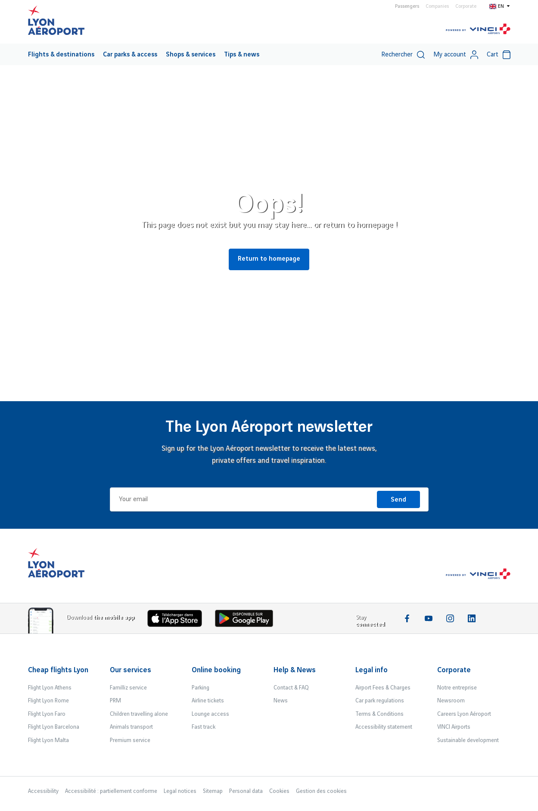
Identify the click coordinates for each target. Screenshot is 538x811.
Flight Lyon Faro (46, 714)
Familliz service (128, 688)
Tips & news (241, 54)
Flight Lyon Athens (50, 688)
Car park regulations (379, 701)
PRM (115, 701)
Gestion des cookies (321, 791)
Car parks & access (130, 54)
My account (455, 54)
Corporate (465, 6)
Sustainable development (468, 740)
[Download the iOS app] (177, 620)
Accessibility (43, 791)
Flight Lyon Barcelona (53, 727)
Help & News (295, 670)
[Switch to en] (499, 6)
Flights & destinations (61, 54)
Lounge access (210, 714)
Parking (200, 688)
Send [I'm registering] (398, 499)
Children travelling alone (139, 714)
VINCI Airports (453, 727)
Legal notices (180, 791)
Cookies (279, 791)
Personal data (246, 791)
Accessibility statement (383, 727)
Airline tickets (208, 701)
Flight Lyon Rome (48, 701)
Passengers (407, 6)
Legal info (371, 670)
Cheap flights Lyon (58, 670)
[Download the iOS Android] (247, 620)
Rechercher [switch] (403, 54)
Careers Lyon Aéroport (464, 714)
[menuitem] (61, 54)
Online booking (216, 670)
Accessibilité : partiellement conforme (111, 791)
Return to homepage (269, 259)
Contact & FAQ (291, 688)
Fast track (203, 727)
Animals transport (131, 727)
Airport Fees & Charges (382, 688)
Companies (437, 6)
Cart (498, 54)
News (281, 701)
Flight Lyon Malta (48, 740)
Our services (130, 670)
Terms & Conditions (379, 714)
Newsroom (451, 701)
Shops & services (190, 54)
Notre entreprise (457, 688)
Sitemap (213, 791)
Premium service (130, 740)
